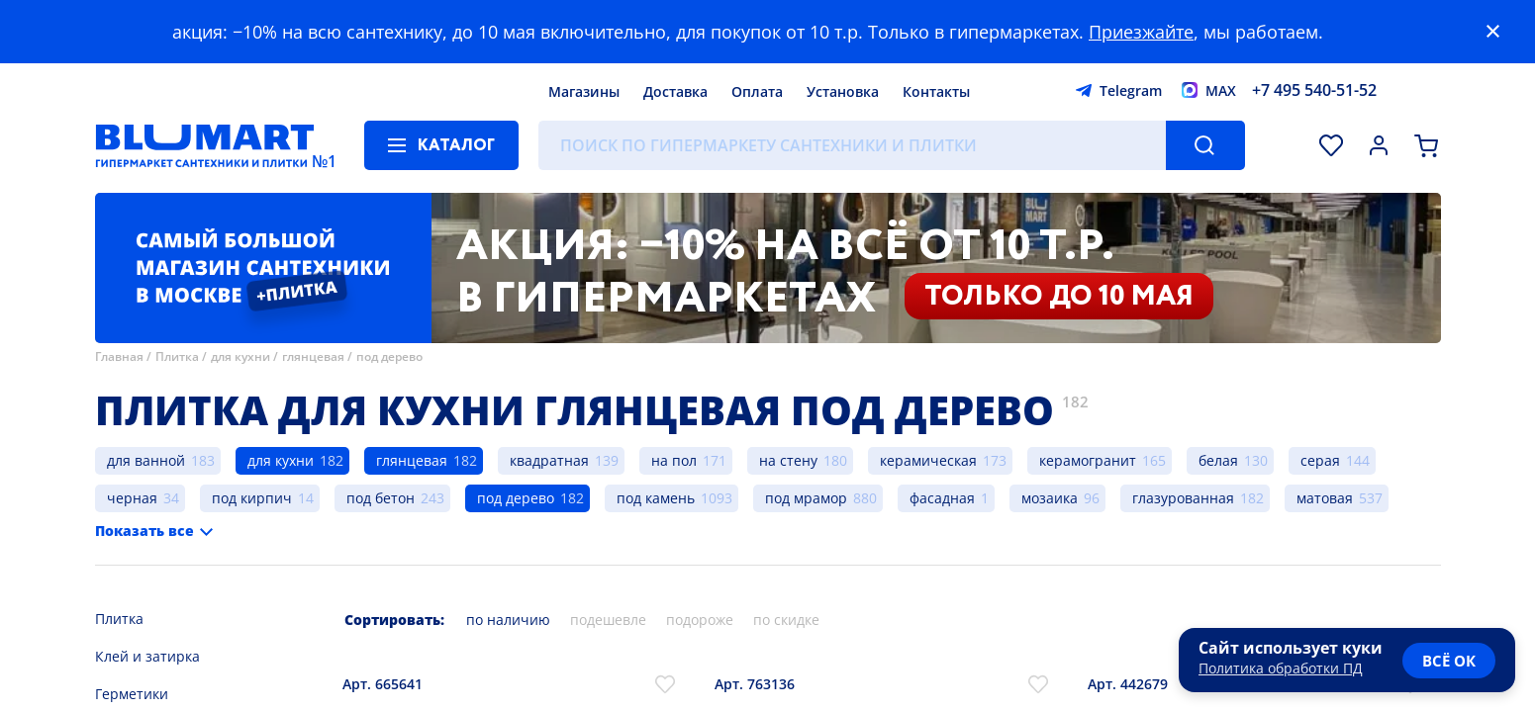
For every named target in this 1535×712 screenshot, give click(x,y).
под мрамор (806, 498)
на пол (674, 460)
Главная (119, 356)
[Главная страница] (205, 145)
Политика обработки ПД (1281, 668)
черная (132, 498)
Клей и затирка (147, 656)
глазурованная (1183, 498)
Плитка (177, 356)
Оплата (757, 91)
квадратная (549, 460)
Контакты (936, 91)
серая (1320, 460)
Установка (843, 91)
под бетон (380, 498)
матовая (1324, 498)
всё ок (1449, 660)
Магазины (584, 91)
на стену (788, 460)
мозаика (1049, 498)
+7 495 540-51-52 (1314, 90)
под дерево (389, 356)
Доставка (675, 91)
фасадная (942, 498)
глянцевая (313, 356)
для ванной (146, 460)
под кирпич (252, 498)
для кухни (240, 356)
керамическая (928, 460)
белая (1218, 460)
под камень (656, 498)
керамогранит (1087, 460)
